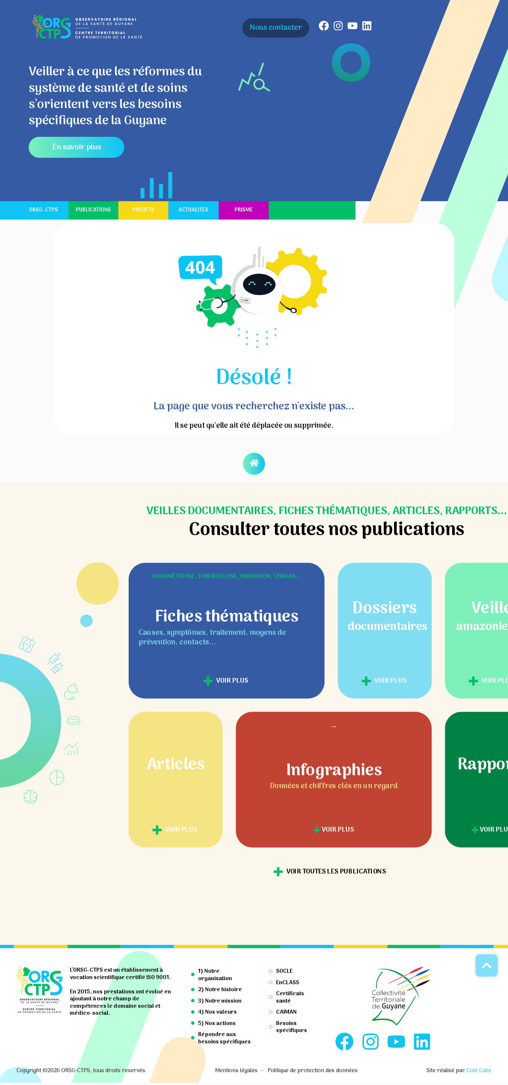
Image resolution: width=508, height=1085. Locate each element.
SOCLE (284, 971)
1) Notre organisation (215, 975)
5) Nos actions (217, 1023)
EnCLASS (287, 982)
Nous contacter (276, 28)
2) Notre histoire (220, 989)
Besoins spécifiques (291, 1027)
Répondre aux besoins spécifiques (224, 1038)
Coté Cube (478, 1072)
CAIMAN (286, 1012)
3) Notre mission (220, 1001)
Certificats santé (290, 997)
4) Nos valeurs (217, 1012)
